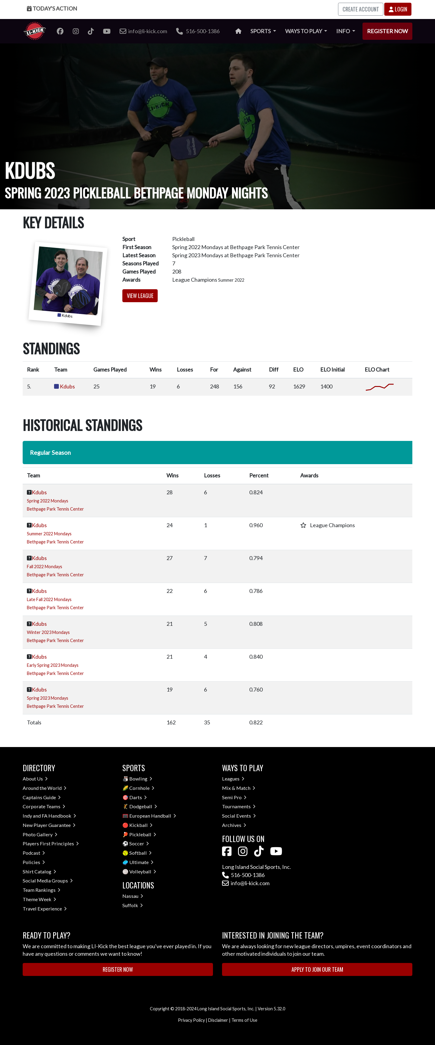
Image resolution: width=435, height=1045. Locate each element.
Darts (138, 797)
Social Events (239, 816)
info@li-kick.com (245, 883)
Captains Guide (42, 797)
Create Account (361, 9)
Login (398, 9)
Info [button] (343, 31)
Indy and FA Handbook (49, 816)
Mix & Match (238, 788)
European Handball (152, 816)
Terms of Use (244, 1020)
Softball (140, 853)
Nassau (132, 896)
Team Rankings (41, 890)
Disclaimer (218, 1020)
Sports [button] (261, 31)
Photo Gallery (40, 834)
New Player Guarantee (49, 825)
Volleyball (142, 871)
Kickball (141, 825)
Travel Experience (45, 908)
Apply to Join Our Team (317, 969)
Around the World (44, 788)
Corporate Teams (44, 806)
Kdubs (67, 386)
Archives (234, 825)
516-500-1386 (198, 31)
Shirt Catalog (39, 871)
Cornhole (141, 788)
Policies (34, 862)
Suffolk (132, 905)
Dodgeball (143, 806)
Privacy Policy (191, 1020)
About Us (35, 778)
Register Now (387, 31)
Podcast (34, 853)
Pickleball (142, 834)
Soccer (139, 843)
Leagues (233, 778)
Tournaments (239, 806)
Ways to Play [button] (304, 31)
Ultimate (141, 862)
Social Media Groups (48, 880)
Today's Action (52, 8)
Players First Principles (51, 843)
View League (140, 295)
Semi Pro (234, 797)
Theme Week (39, 899)
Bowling (140, 778)
